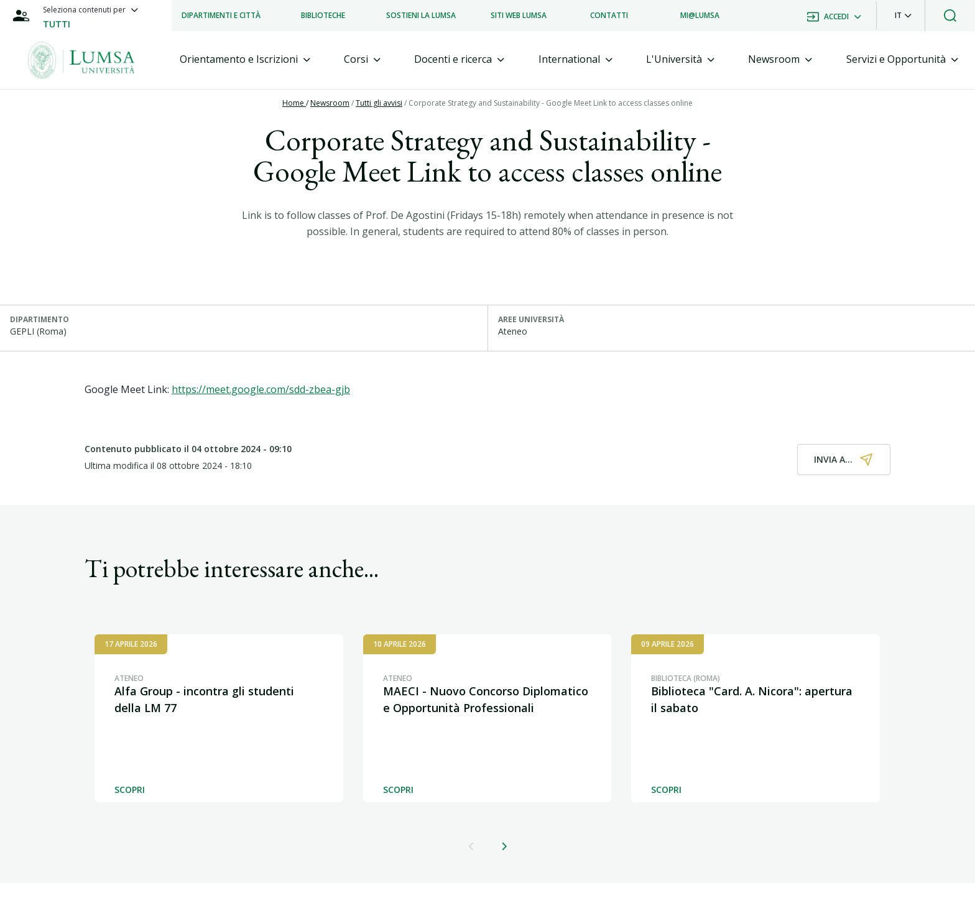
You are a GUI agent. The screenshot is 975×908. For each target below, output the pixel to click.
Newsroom (329, 103)
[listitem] (221, 15)
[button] (903, 15)
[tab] (245, 59)
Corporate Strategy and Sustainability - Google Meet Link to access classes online (551, 103)
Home (294, 103)
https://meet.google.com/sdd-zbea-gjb (261, 389)
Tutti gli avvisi (379, 103)
